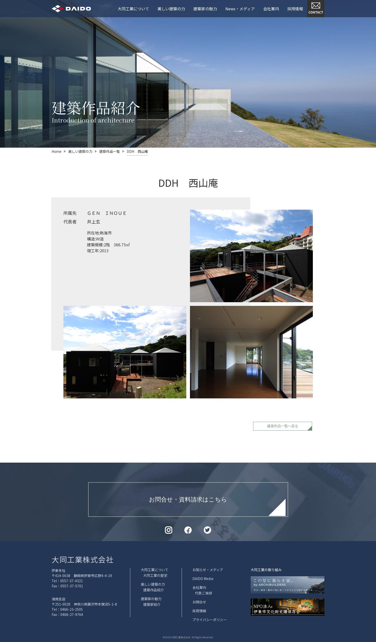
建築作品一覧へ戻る (282, 426)
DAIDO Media (202, 578)
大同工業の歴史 (155, 575)
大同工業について (133, 9)
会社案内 (271, 9)
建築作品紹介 (153, 589)
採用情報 (295, 9)
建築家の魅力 (205, 9)
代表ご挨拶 (203, 593)
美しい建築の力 (171, 9)
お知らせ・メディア (207, 569)
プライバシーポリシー (209, 619)
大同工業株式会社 (83, 559)
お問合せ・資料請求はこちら (188, 499)
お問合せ (199, 601)
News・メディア (240, 9)
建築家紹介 (151, 604)
